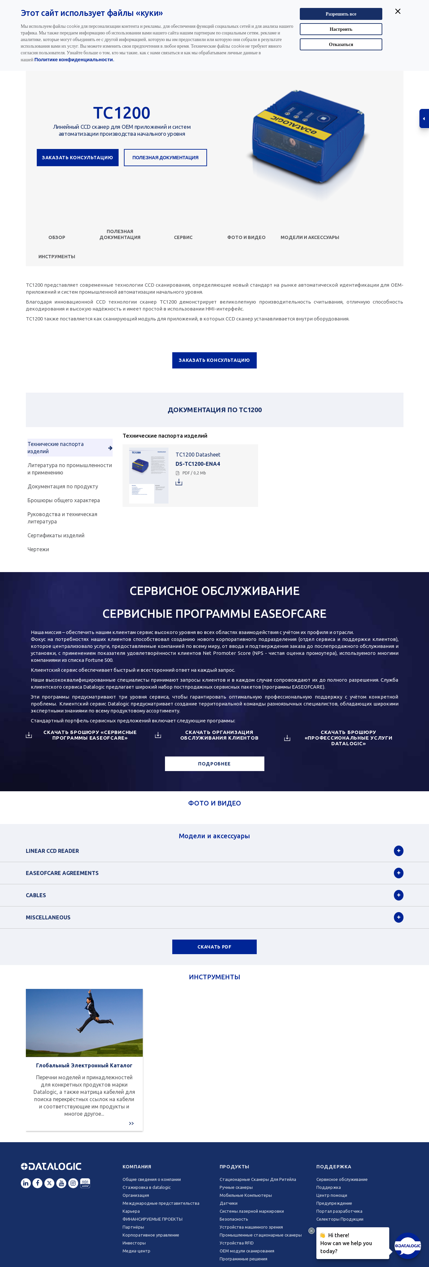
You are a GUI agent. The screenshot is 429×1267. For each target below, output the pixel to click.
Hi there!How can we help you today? (345, 1242)
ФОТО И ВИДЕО (246, 237)
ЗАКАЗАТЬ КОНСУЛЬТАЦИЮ (77, 157)
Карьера (131, 1211)
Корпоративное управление (151, 1235)
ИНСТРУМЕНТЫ (56, 256)
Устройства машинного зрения (251, 1227)
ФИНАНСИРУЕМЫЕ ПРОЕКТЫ (153, 1219)
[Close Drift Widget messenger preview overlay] (311, 1231)
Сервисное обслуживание (342, 1179)
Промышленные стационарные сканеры (261, 1235)
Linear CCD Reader (52, 851)
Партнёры (133, 1227)
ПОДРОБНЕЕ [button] (214, 763)
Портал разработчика (339, 1211)
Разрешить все (341, 14)
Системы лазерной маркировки (252, 1211)
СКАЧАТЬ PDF (214, 947)
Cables (36, 895)
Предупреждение (334, 1203)
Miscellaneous (48, 917)
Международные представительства (161, 1203)
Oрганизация (136, 1195)
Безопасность (234, 1219)
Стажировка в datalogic (147, 1187)
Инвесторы (134, 1243)
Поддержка (333, 1166)
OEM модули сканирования (247, 1250)
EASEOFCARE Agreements (62, 873)
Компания (137, 1166)
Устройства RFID (237, 1243)
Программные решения (243, 1258)
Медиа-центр (136, 1250)
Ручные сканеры (236, 1187)
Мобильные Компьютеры (246, 1195)
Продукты (235, 1166)
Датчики (229, 1203)
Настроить (341, 29)
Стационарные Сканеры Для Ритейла (258, 1179)
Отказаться (341, 44)
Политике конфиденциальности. (74, 59)
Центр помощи (331, 1195)
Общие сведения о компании (152, 1179)
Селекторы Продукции (339, 1219)
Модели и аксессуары (310, 237)
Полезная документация (166, 157)
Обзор (56, 237)
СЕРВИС (183, 237)
